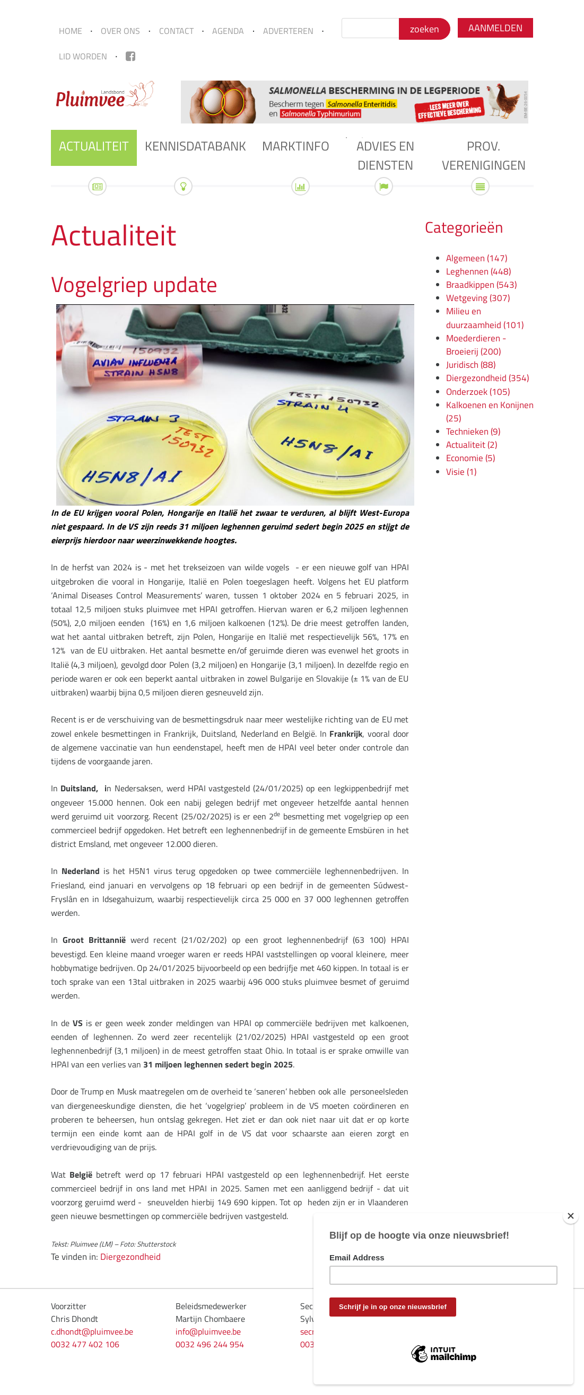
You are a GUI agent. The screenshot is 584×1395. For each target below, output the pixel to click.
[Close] (571, 1216)
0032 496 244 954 (210, 1344)
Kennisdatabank (195, 145)
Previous (167, 101)
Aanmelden (495, 28)
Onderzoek (478, 392)
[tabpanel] (355, 102)
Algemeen (476, 258)
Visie (461, 472)
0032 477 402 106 (85, 1344)
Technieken (473, 431)
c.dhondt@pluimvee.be (92, 1331)
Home (70, 30)
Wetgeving (478, 298)
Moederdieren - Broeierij (476, 344)
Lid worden (83, 56)
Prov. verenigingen (484, 155)
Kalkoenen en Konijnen (490, 411)
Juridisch (470, 365)
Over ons (120, 30)
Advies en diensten (385, 155)
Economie (470, 458)
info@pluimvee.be (208, 1331)
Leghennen (478, 271)
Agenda (228, 30)
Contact (176, 30)
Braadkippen (481, 285)
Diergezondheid (130, 1257)
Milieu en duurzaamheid (485, 317)
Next (541, 101)
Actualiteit (94, 145)
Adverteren (288, 30)
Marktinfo (295, 145)
